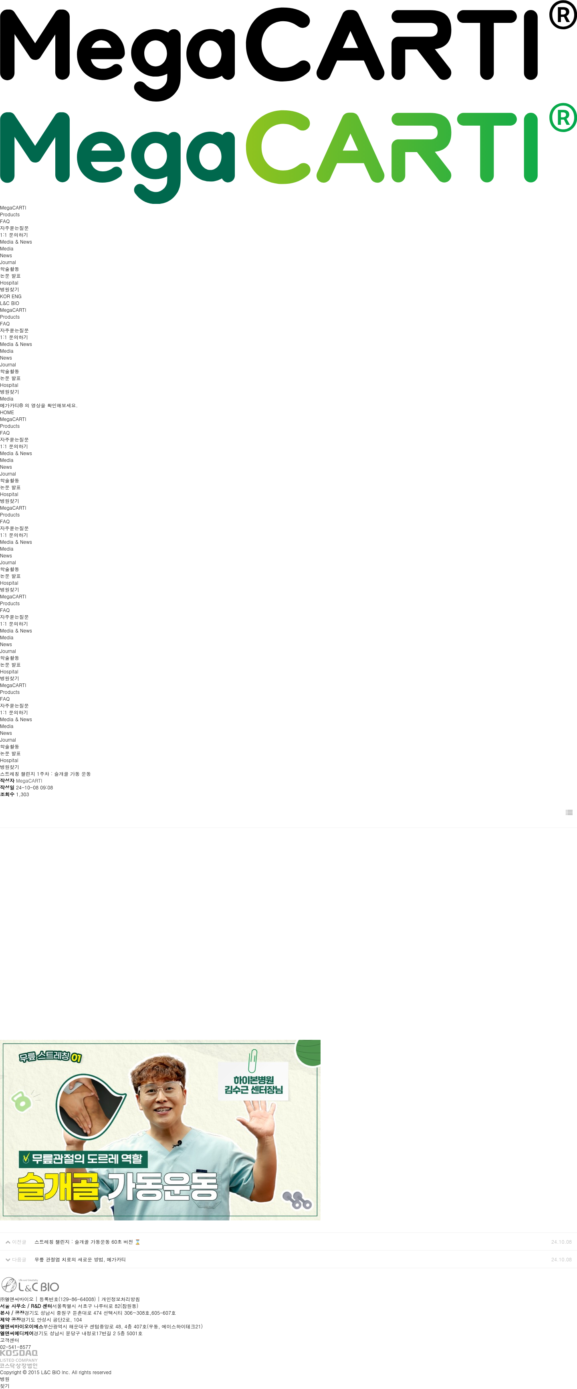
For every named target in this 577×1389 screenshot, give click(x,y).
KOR (6, 296)
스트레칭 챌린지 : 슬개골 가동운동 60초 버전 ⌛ (87, 1241)
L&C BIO (9, 302)
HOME (7, 412)
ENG (17, 296)
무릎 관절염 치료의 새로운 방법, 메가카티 (80, 1259)
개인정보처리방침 (120, 1298)
